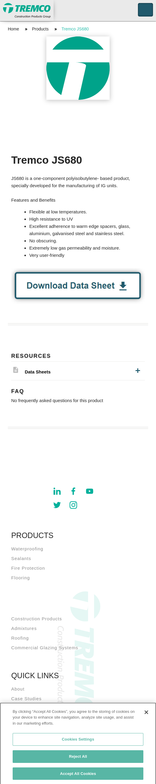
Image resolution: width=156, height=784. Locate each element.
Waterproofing (27, 548)
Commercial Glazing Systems (44, 647)
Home (13, 29)
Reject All (78, 758)
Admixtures (24, 628)
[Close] (146, 714)
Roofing (20, 638)
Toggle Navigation (145, 10)
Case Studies (26, 698)
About (17, 688)
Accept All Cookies (78, 775)
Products (40, 29)
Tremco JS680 (75, 29)
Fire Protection (28, 568)
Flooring (20, 577)
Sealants (21, 558)
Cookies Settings (78, 741)
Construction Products (36, 618)
